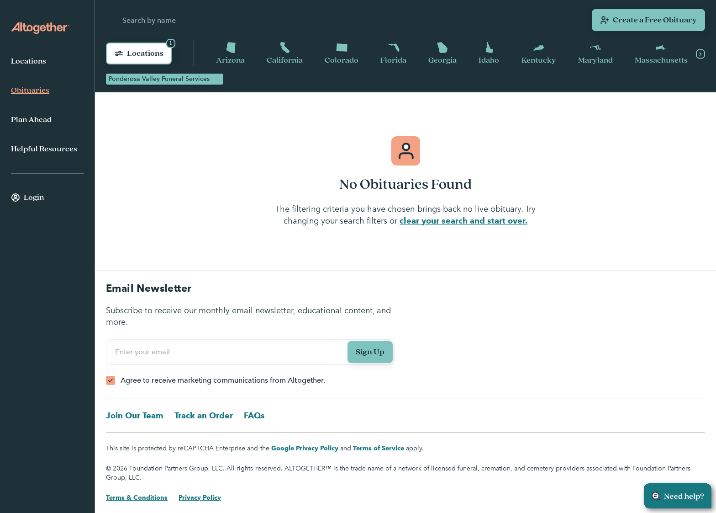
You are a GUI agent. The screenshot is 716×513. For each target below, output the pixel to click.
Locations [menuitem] (28, 61)
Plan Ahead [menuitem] (31, 120)
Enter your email (144, 352)
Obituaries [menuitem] (30, 90)
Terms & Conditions (137, 497)
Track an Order (203, 415)
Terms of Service (378, 448)
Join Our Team (134, 415)
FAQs (254, 415)
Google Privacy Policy (304, 448)
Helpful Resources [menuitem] (44, 149)
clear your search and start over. (463, 220)
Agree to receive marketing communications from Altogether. (223, 380)
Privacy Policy (200, 497)
